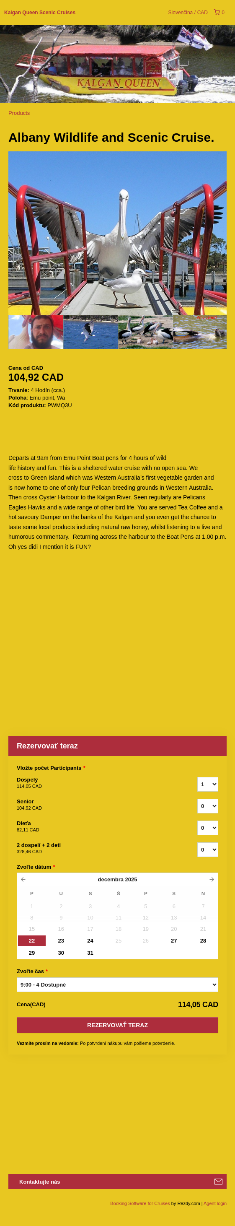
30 (61, 953)
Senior (96, 805)
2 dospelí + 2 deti (96, 848)
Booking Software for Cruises (140, 1203)
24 (90, 941)
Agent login (215, 1203)
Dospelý (96, 783)
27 (174, 941)
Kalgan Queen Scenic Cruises (39, 13)
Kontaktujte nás (39, 1182)
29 (32, 953)
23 (61, 941)
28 (203, 941)
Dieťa (96, 827)
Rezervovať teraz (117, 1025)
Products (19, 113)
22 (32, 941)
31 (90, 953)
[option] (35, 332)
